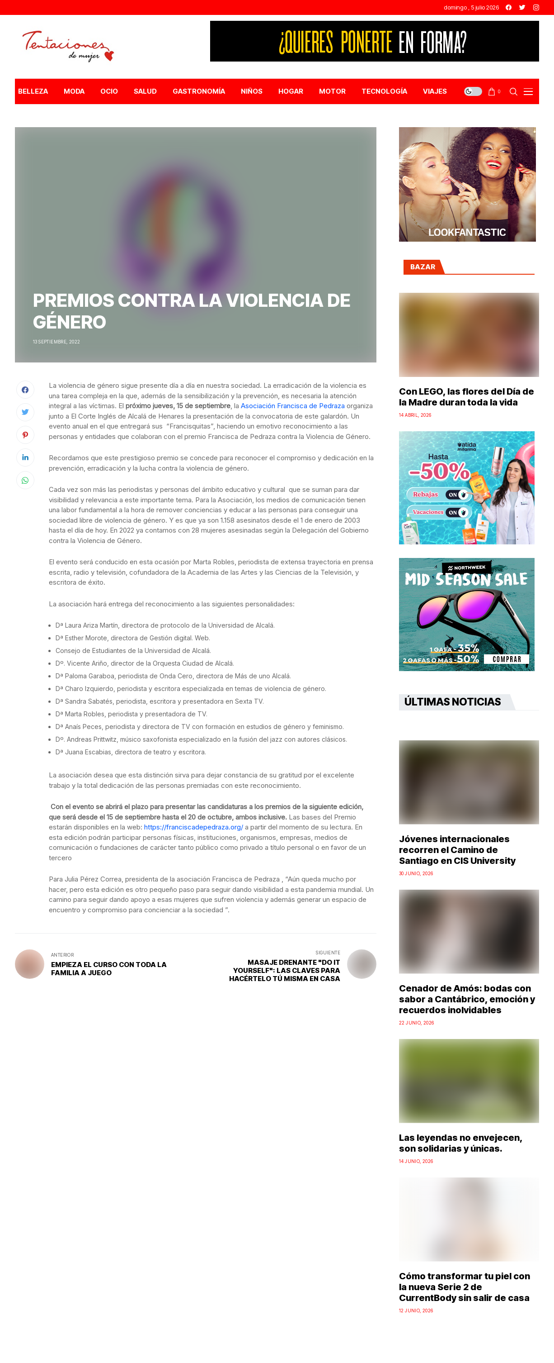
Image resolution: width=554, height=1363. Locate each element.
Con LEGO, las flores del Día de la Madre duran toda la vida (466, 397)
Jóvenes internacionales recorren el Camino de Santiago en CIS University (457, 850)
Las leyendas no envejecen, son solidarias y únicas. (460, 1143)
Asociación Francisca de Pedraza (293, 405)
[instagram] (536, 7)
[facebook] (509, 7)
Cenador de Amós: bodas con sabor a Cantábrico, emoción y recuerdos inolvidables (467, 999)
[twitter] (522, 7)
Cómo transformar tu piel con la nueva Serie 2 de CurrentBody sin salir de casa (464, 1287)
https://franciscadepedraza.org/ (193, 827)
